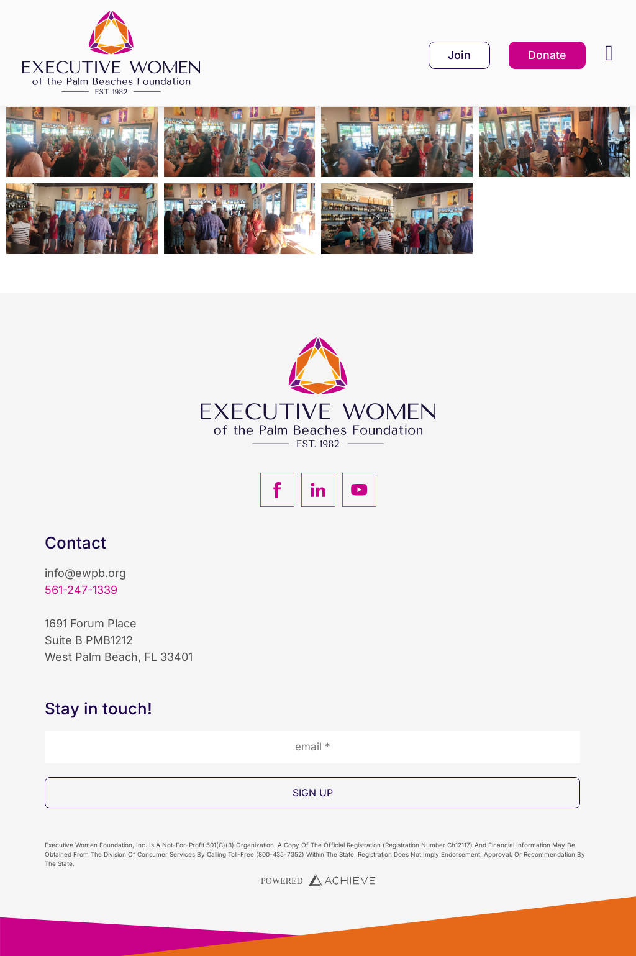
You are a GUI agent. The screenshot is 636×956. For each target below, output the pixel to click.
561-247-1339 (81, 609)
